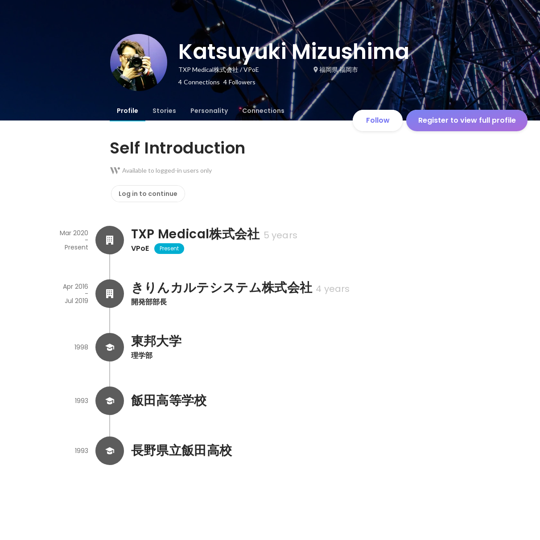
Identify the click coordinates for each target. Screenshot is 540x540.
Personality (209, 110)
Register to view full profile (467, 120)
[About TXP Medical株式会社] (109, 240)
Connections (263, 110)
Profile (127, 110)
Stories (164, 110)
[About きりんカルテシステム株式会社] (109, 293)
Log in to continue (148, 193)
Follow (378, 120)
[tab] (127, 110)
